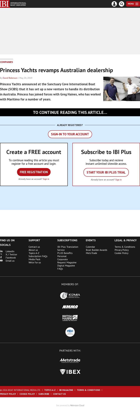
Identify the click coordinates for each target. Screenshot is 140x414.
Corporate (62, 259)
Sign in (46, 179)
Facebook (8, 257)
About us (33, 249)
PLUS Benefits (65, 253)
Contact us (34, 246)
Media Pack (34, 259)
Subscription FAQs (38, 256)
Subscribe (43, 394)
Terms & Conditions (125, 246)
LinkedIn (7, 251)
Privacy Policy (122, 249)
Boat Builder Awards (96, 249)
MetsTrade (91, 253)
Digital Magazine (66, 265)
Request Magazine (66, 262)
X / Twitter (8, 254)
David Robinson (10, 78)
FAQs (60, 268)
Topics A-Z (34, 253)
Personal (61, 256)
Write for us (35, 262)
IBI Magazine (66, 390)
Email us (7, 260)
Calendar (90, 246)
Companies (6, 62)
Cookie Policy (121, 253)
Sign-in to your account (70, 134)
